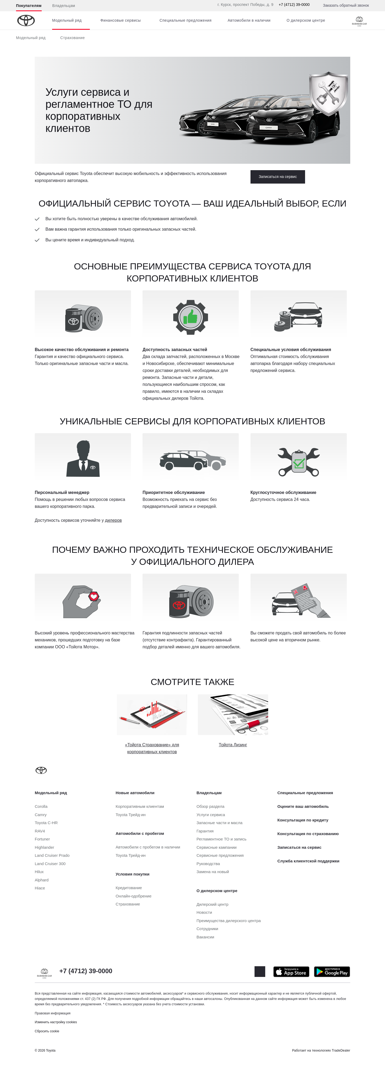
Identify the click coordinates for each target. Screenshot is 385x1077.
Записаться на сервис (278, 176)
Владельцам (63, 5)
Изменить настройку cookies (56, 1022)
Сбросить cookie (47, 1031)
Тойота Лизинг (233, 745)
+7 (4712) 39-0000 (294, 4)
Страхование (72, 38)
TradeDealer (341, 1050)
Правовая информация (53, 1013)
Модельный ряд (31, 38)
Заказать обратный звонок (346, 5)
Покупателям (29, 5)
